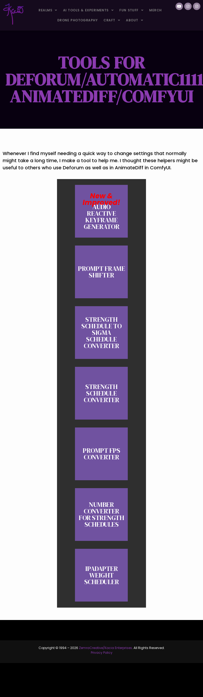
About (134, 20)
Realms (48, 10)
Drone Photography (77, 20)
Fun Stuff (131, 10)
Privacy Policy (101, 652)
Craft (111, 20)
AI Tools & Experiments (88, 10)
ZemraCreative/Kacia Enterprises (105, 648)
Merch (155, 10)
